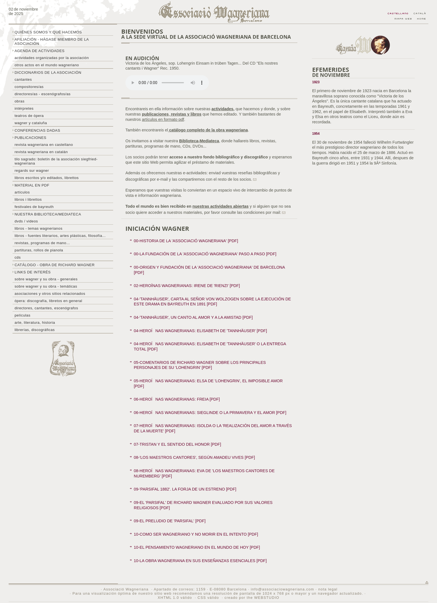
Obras (19, 101)
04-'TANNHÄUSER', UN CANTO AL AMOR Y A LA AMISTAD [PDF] (193, 317)
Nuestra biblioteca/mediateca (47, 214)
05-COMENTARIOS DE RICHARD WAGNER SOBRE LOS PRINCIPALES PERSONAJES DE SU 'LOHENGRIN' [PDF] (200, 365)
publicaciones (155, 114)
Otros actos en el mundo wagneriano (46, 65)
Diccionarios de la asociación (47, 72)
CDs (17, 257)
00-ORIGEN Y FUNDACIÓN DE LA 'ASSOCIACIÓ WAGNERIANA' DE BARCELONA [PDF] (209, 270)
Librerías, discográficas (34, 330)
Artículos (22, 192)
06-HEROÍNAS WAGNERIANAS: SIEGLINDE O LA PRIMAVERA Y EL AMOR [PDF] (210, 412)
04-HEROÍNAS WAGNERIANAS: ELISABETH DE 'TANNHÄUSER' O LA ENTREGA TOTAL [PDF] (210, 346)
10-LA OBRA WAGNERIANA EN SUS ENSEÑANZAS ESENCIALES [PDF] (200, 560)
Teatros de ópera (29, 116)
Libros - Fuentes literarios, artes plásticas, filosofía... (60, 236)
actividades (222, 109)
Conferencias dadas (37, 130)
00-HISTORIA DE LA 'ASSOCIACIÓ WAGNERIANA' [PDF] (186, 241)
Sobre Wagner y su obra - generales (45, 279)
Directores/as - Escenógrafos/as (42, 94)
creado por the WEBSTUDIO (251, 597)
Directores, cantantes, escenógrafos (46, 308)
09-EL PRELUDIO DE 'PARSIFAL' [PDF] (169, 521)
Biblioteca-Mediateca (199, 141)
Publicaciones (30, 138)
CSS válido (208, 597)
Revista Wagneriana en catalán (41, 152)
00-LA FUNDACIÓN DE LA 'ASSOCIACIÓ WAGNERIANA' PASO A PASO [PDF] (205, 254)
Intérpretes (23, 108)
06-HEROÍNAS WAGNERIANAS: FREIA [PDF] (177, 399)
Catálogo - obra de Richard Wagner (54, 265)
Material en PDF (31, 185)
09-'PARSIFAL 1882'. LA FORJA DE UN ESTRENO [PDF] (185, 489)
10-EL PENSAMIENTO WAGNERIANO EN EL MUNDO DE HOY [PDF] (197, 547)
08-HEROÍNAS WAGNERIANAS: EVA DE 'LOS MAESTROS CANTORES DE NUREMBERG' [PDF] (204, 473)
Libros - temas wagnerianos (38, 228)
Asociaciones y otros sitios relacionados (49, 293)
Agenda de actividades (39, 51)
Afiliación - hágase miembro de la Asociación (51, 41)
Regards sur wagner (31, 170)
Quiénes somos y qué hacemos (48, 32)
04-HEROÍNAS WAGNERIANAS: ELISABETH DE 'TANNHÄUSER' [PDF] (200, 331)
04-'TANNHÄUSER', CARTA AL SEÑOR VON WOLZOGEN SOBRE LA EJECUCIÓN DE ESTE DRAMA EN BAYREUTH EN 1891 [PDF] (212, 302)
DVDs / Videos (26, 221)
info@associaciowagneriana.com (282, 589)
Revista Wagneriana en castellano (43, 145)
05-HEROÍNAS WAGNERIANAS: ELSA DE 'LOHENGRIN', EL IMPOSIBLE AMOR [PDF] (208, 383)
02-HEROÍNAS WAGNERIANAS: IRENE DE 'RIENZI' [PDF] (187, 285)
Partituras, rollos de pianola (38, 250)
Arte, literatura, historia (34, 322)
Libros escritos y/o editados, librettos (46, 178)
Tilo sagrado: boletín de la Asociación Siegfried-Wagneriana (56, 161)
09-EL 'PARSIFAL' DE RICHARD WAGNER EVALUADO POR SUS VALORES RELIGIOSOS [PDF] (203, 505)
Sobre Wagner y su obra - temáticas (45, 286)
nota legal (328, 589)
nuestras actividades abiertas (220, 206)
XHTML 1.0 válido (175, 597)
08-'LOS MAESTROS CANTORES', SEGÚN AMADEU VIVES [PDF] (194, 457)
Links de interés (32, 272)
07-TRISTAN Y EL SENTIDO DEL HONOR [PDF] (177, 444)
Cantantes (23, 79)
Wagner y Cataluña (30, 123)
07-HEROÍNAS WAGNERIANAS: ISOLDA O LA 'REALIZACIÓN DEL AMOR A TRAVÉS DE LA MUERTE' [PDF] (213, 428)
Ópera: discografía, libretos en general (48, 301)
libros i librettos (28, 199)
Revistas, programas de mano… (42, 243)
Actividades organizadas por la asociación (51, 58)
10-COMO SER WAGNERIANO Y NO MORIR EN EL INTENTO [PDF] (196, 534)
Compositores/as (28, 87)
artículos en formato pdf (163, 119)
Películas (22, 315)
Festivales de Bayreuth (34, 207)
